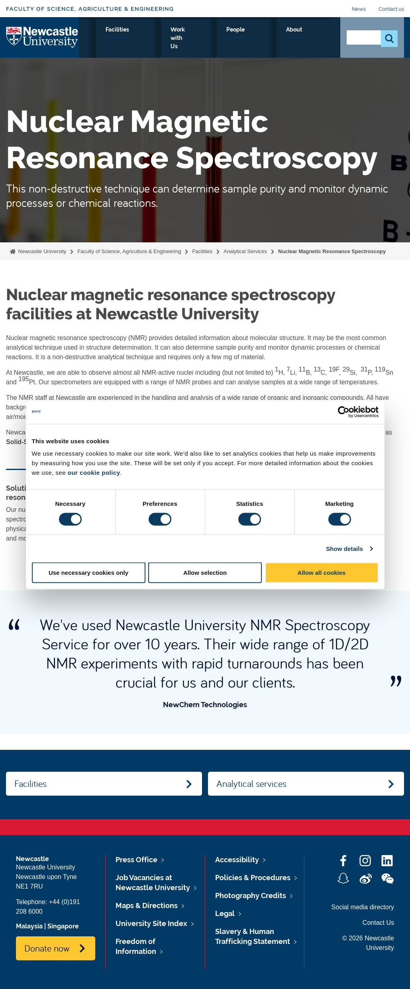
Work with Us (240, 38)
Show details (344, 548)
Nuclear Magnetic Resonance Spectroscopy (332, 251)
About (318, 38)
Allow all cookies (322, 572)
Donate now (46, 948)
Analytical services (251, 783)
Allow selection (205, 572)
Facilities (193, 38)
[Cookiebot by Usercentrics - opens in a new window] (344, 412)
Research (153, 38)
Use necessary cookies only (88, 572)
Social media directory (363, 907)
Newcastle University (41, 251)
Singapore (63, 926)
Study (117, 38)
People (285, 38)
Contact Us (378, 922)
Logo (42, 37)
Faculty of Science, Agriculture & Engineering (90, 9)
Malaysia (29, 926)
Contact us (391, 9)
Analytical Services (245, 251)
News (359, 9)
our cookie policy (94, 472)
